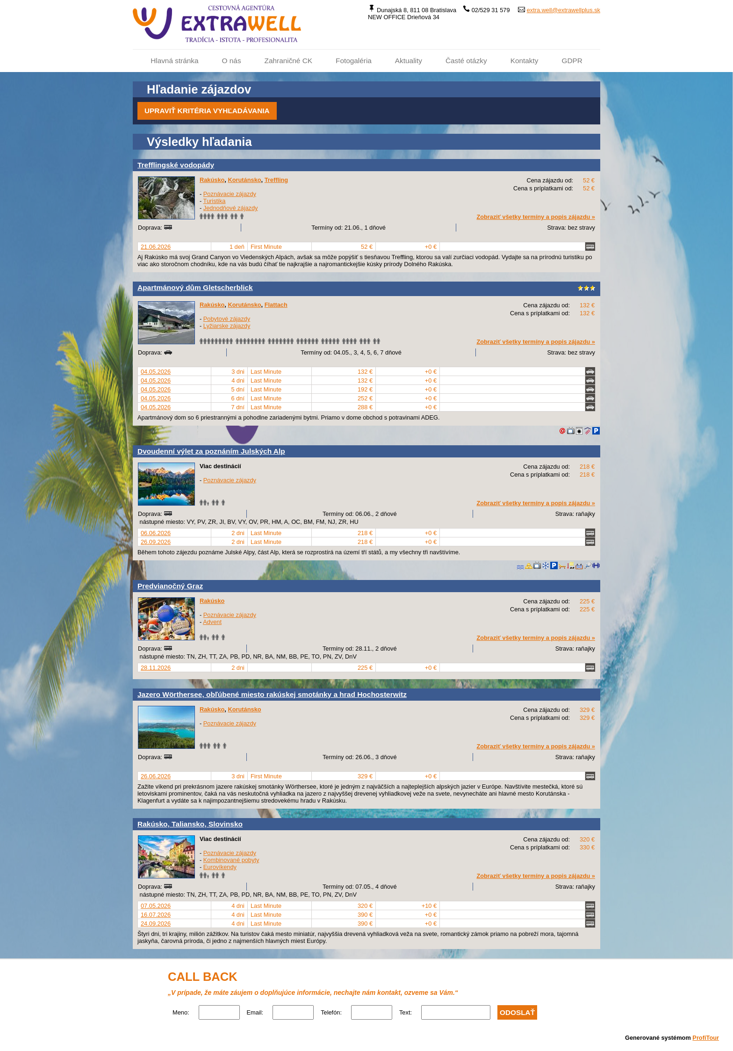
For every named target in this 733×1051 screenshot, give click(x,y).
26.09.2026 (156, 541)
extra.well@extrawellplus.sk (563, 10)
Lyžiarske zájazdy (227, 325)
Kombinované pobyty (231, 859)
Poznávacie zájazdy (229, 193)
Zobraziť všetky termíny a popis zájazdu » (535, 216)
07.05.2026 (156, 905)
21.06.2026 (156, 246)
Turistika (214, 200)
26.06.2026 (156, 776)
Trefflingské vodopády (175, 165)
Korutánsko (244, 179)
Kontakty (524, 61)
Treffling (276, 179)
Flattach (276, 304)
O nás (231, 61)
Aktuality (408, 61)
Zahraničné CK (288, 61)
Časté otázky (466, 61)
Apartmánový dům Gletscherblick (195, 287)
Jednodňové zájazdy (230, 207)
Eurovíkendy (220, 866)
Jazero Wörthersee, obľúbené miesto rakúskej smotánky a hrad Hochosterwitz (272, 694)
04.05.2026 (156, 371)
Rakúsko (212, 179)
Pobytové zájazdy (226, 318)
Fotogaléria (354, 61)
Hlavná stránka (174, 61)
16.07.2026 (156, 914)
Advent (212, 621)
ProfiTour (705, 1037)
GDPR (571, 61)
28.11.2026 (156, 667)
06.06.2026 (156, 532)
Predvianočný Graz (170, 586)
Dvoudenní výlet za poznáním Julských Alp (211, 451)
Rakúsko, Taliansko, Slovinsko (190, 824)
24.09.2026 (156, 923)
